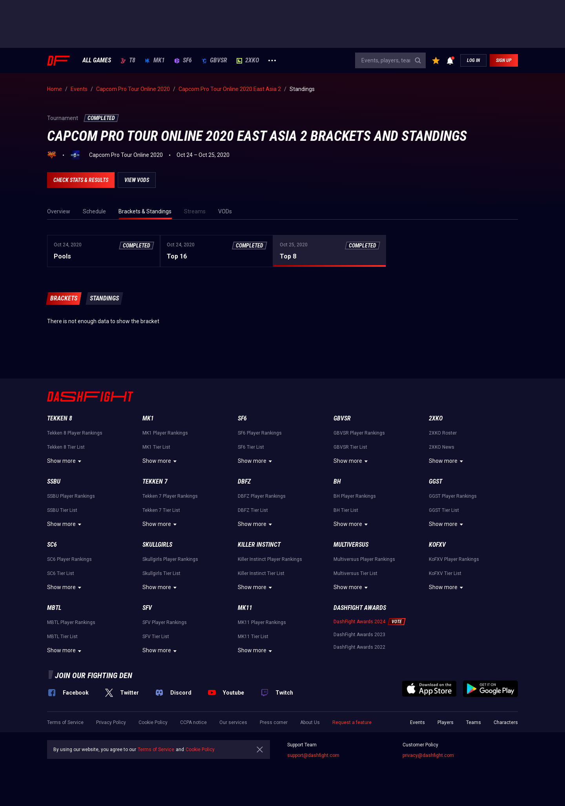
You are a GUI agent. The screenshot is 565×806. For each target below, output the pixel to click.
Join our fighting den (93, 675)
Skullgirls (157, 544)
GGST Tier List (444, 510)
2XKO (248, 60)
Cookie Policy (153, 722)
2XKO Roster (443, 433)
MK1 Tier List (156, 447)
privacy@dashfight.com (428, 755)
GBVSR (214, 60)
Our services (233, 722)
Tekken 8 (59, 418)
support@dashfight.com (313, 755)
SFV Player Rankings (164, 622)
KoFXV (437, 544)
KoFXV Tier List (445, 573)
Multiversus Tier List (355, 573)
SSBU (53, 481)
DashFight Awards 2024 (359, 621)
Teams (473, 722)
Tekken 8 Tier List (66, 447)
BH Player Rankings (355, 496)
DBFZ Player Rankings (262, 496)
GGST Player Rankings (453, 496)
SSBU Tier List (62, 510)
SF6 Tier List (251, 447)
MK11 (245, 607)
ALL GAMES (96, 60)
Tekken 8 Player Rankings (74, 433)
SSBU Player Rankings (71, 496)
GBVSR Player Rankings (359, 433)
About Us (310, 722)
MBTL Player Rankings (71, 622)
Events (417, 722)
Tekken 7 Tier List (161, 510)
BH (337, 481)
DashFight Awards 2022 (359, 647)
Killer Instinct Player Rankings (270, 559)
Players (445, 722)
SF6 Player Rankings (260, 433)
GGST (435, 481)
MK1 (155, 60)
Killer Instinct (259, 544)
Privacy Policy (111, 722)
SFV (147, 607)
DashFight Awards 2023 (359, 634)
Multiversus (351, 544)
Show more (65, 461)
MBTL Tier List (62, 636)
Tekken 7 (155, 481)
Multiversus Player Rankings (364, 559)
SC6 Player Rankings (69, 559)
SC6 (52, 544)
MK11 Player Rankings (262, 622)
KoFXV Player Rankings (454, 559)
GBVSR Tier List (350, 447)
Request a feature (352, 722)
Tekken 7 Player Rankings (170, 496)
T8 (127, 60)
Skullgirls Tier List (161, 573)
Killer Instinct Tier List (261, 573)
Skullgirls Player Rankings (170, 559)
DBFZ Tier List (253, 510)
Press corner (274, 722)
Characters (506, 722)
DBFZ (244, 481)
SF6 (183, 60)
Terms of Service (65, 722)
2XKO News (441, 447)
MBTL (54, 607)
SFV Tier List (155, 636)
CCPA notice (193, 722)
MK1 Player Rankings (165, 433)
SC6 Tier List (60, 573)
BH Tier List (346, 510)
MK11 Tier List (253, 636)
